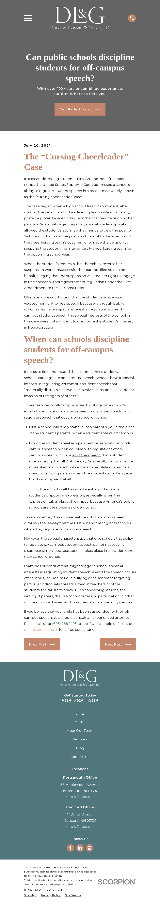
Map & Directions (80, 797)
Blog (80, 748)
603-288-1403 (80, 700)
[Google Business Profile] (89, 848)
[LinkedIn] (80, 848)
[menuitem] (30, 895)
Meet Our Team (80, 731)
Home (80, 722)
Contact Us (80, 757)
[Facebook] (70, 848)
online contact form (41, 630)
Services (80, 739)
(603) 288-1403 (64, 624)
